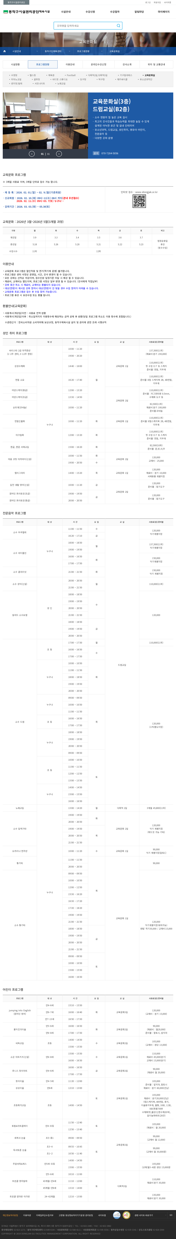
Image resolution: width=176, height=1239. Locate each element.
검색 (118, 25)
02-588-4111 (75, 1229)
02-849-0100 (49, 1229)
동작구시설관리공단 (16, 2)
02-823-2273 (19, 1229)
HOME (4, 51)
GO (171, 1215)
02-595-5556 (102, 1229)
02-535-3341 (130, 1229)
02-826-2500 (158, 1229)
